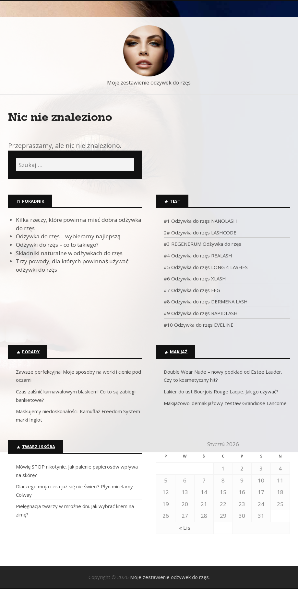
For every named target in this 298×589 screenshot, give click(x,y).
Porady (31, 352)
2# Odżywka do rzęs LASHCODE (200, 232)
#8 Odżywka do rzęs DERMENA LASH (206, 301)
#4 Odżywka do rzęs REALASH (198, 255)
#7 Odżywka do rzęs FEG (192, 290)
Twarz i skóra (38, 446)
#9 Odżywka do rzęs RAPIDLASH (201, 313)
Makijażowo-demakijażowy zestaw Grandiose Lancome (225, 403)
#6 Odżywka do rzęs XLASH (195, 278)
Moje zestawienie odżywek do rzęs (149, 82)
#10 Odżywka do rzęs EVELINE (198, 325)
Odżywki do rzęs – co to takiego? (57, 244)
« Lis (184, 527)
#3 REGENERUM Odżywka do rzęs (202, 244)
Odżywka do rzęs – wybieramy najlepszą (68, 236)
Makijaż (178, 352)
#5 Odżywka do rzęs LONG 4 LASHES (206, 267)
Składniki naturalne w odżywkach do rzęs (69, 253)
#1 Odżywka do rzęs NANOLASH (200, 221)
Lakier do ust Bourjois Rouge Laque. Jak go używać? (221, 391)
